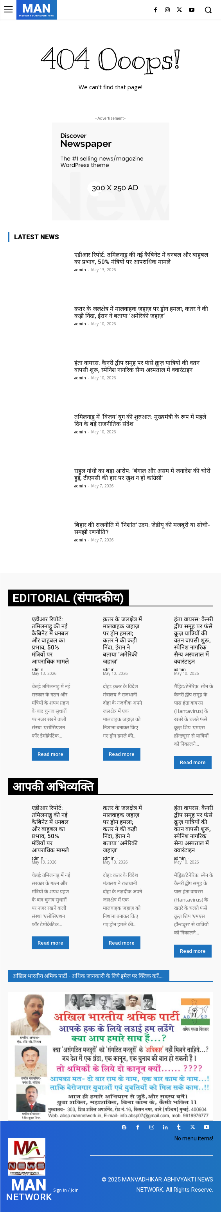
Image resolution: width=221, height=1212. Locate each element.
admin (80, 269)
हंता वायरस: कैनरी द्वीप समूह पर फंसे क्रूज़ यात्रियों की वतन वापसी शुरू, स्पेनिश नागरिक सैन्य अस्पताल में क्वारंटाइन (136, 366)
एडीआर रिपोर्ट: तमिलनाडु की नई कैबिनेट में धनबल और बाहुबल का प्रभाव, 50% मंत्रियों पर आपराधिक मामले (141, 258)
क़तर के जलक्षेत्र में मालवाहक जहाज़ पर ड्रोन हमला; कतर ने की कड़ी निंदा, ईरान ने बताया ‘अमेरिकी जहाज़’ (141, 312)
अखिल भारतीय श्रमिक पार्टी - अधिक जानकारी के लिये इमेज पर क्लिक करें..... (89, 976)
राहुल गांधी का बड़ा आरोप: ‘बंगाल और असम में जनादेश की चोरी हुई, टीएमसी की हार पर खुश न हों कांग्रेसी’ (142, 474)
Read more (50, 754)
